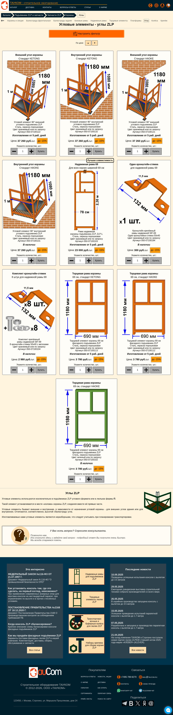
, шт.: (29, 146)
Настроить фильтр (89, 33)
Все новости (138, 650)
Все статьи (34, 650)
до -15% (42, 140)
